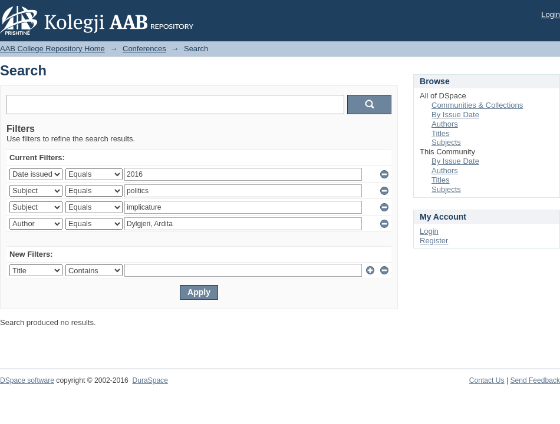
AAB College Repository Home (52, 48)
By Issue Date (455, 114)
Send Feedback (535, 380)
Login (550, 14)
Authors (444, 124)
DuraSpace (149, 380)
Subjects (446, 142)
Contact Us (487, 380)
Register (434, 240)
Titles (440, 133)
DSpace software (27, 380)
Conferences (144, 48)
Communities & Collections (477, 105)
